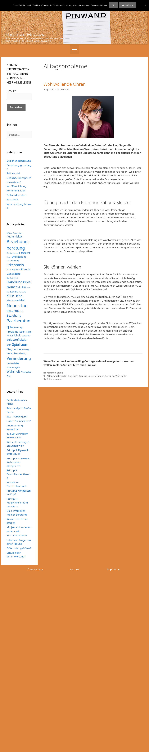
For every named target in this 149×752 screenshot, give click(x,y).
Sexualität (12, 199)
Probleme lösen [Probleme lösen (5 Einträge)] (16, 331)
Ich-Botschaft (71, 376)
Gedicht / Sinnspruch (19, 178)
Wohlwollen (121, 376)
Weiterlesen (127, 5)
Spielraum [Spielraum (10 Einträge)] (20, 344)
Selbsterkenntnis (16, 195)
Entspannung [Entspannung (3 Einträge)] (13, 260)
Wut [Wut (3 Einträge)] (8, 376)
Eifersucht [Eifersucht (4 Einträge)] (24, 253)
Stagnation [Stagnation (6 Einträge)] (14, 349)
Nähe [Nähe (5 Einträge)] (10, 311)
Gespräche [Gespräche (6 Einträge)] (14, 274)
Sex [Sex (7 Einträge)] (9, 345)
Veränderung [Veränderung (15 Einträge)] (19, 358)
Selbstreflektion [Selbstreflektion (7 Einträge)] (17, 340)
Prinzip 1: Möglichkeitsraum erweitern (17, 502)
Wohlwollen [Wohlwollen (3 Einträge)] (26, 372)
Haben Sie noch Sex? (19, 421)
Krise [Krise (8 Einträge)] (10, 296)
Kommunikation (55, 372)
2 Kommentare (54, 379)
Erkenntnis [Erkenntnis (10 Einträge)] (15, 264)
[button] (74, 49)
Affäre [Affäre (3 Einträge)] (9, 233)
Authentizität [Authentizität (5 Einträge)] (14, 236)
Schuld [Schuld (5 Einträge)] (17, 335)
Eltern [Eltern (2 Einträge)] (9, 257)
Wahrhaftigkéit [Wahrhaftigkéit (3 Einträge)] (13, 367)
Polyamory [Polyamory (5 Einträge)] (16, 327)
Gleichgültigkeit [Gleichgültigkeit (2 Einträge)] (12, 278)
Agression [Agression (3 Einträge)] (17, 233)
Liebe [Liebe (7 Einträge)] (18, 296)
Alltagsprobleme (55, 376)
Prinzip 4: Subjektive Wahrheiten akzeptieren (18, 462)
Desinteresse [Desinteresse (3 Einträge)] (13, 253)
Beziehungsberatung (19, 160)
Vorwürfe (109, 376)
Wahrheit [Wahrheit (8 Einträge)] (13, 371)
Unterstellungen (96, 376)
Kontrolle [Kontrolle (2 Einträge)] (22, 292)
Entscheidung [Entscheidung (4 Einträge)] (19, 256)
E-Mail (11, 91)
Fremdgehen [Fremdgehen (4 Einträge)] (13, 269)
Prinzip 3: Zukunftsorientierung (18, 474)
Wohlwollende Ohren (65, 84)
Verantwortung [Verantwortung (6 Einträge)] (16, 353)
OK (113, 5)
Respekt (83, 376)
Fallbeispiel (13, 173)
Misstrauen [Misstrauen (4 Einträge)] (13, 300)
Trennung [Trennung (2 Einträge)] (25, 350)
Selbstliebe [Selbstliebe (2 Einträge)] (26, 336)
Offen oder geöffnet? (19, 548)
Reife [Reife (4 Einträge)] (28, 331)
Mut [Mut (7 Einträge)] (22, 300)
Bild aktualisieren (17, 535)
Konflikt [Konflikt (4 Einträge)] (14, 291)
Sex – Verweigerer (17, 416)
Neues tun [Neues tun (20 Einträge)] (17, 306)
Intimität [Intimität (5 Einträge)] (21, 287)
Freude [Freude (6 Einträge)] (25, 269)
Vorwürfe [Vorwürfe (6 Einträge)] (13, 363)
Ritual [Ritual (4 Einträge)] (10, 335)
